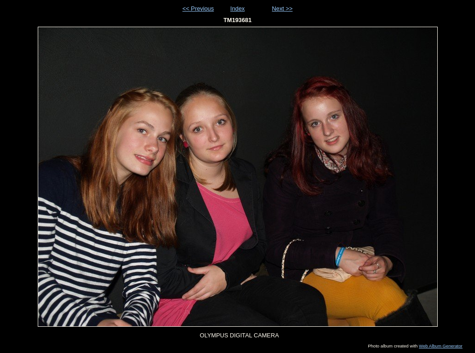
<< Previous (198, 8)
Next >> (282, 8)
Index (237, 8)
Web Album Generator (441, 345)
